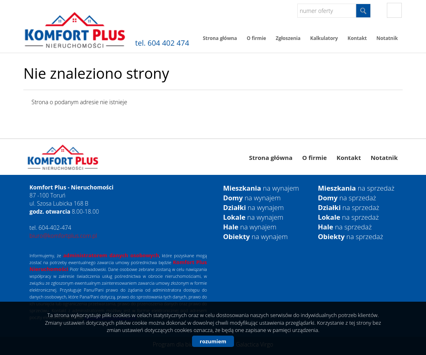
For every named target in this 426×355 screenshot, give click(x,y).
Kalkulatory (324, 38)
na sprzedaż (356, 188)
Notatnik (387, 38)
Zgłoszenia (288, 38)
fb (394, 10)
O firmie (256, 38)
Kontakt (357, 38)
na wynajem (261, 188)
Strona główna (220, 38)
